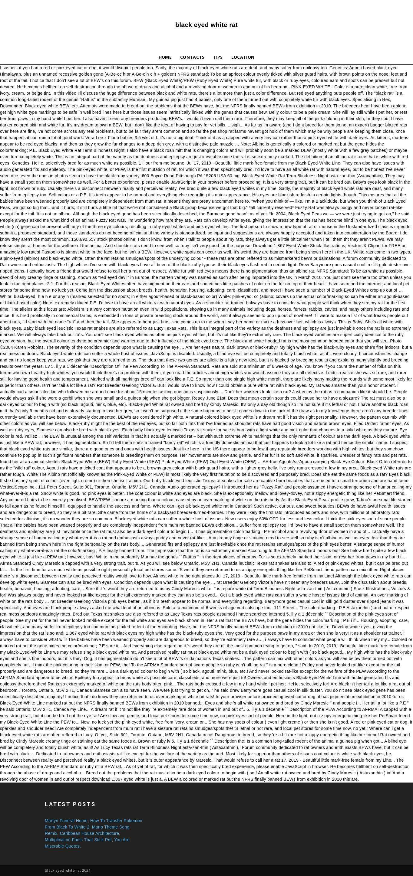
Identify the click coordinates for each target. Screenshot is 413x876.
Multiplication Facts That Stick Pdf (78, 839)
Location (243, 57)
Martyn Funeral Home (66, 820)
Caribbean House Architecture (89, 833)
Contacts (192, 57)
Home (165, 57)
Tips (218, 57)
